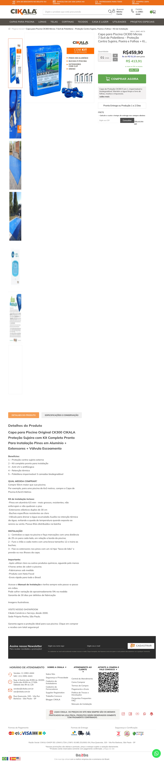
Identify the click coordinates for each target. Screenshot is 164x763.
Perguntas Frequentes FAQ (81, 699)
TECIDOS (83, 21)
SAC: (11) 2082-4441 (23, 676)
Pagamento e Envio (80, 689)
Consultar (127, 120)
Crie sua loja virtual (62, 759)
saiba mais (104, 96)
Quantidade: (103, 52)
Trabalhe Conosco (54, 696)
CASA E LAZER (100, 21)
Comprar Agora (124, 79)
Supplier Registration (55, 692)
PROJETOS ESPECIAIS (142, 21)
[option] (15, 63)
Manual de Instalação (29, 584)
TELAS (54, 21)
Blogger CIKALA (53, 699)
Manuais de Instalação (82, 704)
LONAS (42, 21)
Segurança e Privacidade (57, 677)
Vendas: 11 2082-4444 (23, 673)
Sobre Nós (50, 674)
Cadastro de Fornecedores (52, 688)
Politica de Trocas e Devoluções (80, 693)
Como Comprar (78, 682)
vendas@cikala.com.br (23, 688)
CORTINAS (68, 21)
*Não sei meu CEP (138, 122)
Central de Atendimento (82, 678)
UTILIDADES (119, 21)
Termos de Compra (80, 685)
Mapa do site (109, 749)
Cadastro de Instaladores (51, 682)
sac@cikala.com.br (21, 691)
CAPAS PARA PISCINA (22, 21)
